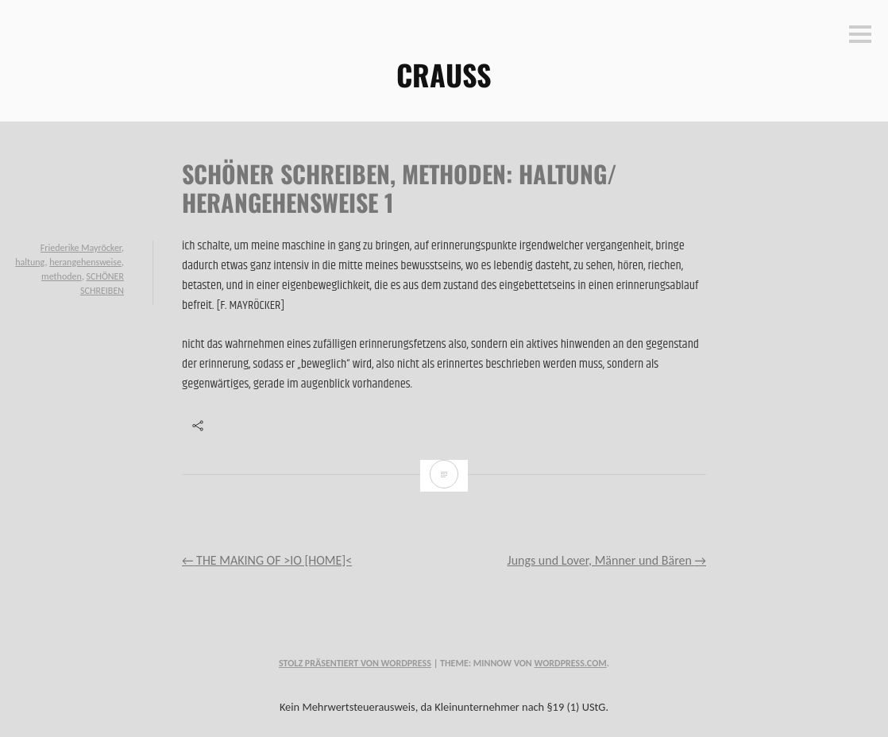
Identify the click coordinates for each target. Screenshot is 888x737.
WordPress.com (570, 663)
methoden (61, 276)
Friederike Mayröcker (81, 247)
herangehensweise (85, 262)
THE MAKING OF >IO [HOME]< (267, 560)
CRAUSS (444, 74)
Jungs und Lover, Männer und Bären (607, 560)
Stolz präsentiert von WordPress (355, 663)
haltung (29, 262)
